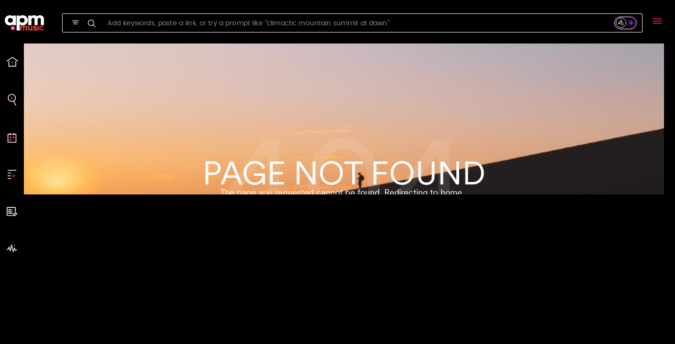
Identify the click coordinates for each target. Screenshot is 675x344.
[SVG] (75, 22)
